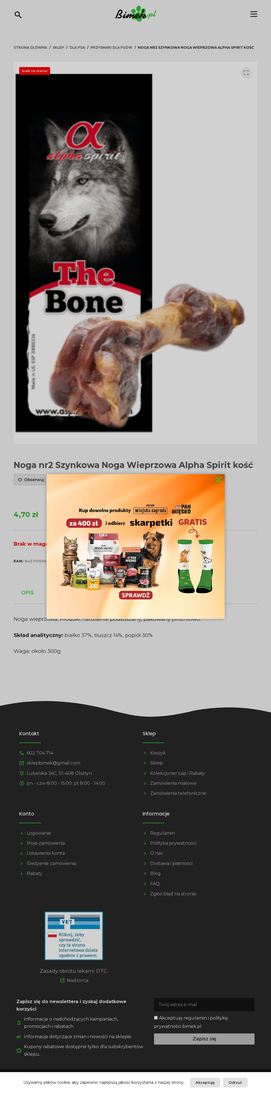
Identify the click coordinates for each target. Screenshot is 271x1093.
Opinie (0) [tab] (150, 593)
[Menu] (253, 14)
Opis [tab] (27, 593)
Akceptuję (205, 1082)
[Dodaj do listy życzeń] (31, 479)
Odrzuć (235, 1082)
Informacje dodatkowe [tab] (85, 593)
